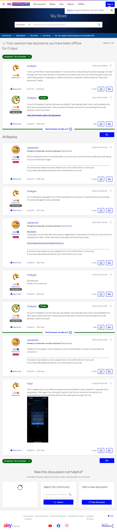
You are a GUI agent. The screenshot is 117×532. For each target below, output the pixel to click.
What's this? (16, 78)
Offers (81, 4)
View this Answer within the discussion (44, 115)
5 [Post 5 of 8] (30, 294)
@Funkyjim (31, 231)
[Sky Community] (18, 4)
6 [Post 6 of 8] (30, 124)
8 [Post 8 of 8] (30, 450)
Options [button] (106, 43)
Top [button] (111, 516)
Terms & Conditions (41, 516)
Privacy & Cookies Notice (58, 516)
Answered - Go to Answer (17, 56)
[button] (110, 65)
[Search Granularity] (23, 25)
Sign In (110, 4)
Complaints (90, 516)
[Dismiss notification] (112, 10)
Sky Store (59, 16)
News (52, 4)
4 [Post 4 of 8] (30, 262)
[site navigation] (3, 4)
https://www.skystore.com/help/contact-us (45, 243)
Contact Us (28, 519)
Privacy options (28, 516)
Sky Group (90, 519)
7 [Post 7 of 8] (30, 371)
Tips (61, 4)
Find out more (66, 151)
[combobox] (63, 25)
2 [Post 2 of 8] (30, 179)
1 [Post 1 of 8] (30, 89)
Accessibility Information (76, 516)
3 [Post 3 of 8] (30, 210)
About (71, 4)
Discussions (39, 4)
